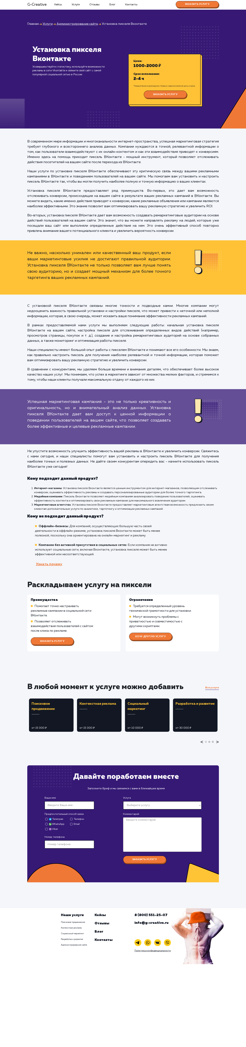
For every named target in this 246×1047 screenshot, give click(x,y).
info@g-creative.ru (151, 923)
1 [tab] (207, 744)
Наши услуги (72, 915)
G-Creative (37, 5)
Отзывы (94, 4)
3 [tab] (213, 744)
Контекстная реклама (71, 928)
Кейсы (58, 4)
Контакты (131, 4)
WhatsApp (56, 824)
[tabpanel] (51, 715)
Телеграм (56, 819)
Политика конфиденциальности (152, 951)
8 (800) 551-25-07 (150, 915)
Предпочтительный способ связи (64, 814)
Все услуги (212, 687)
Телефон (79, 819)
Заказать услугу (197, 4)
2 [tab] (210, 744)
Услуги (76, 4)
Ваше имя (50, 798)
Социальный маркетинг (72, 934)
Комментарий (131, 814)
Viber (53, 829)
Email (77, 824)
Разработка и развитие (72, 939)
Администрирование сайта (74, 945)
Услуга (127, 798)
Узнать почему (49, 564)
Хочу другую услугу (150, 636)
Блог (112, 4)
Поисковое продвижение (73, 922)
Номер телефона (55, 837)
